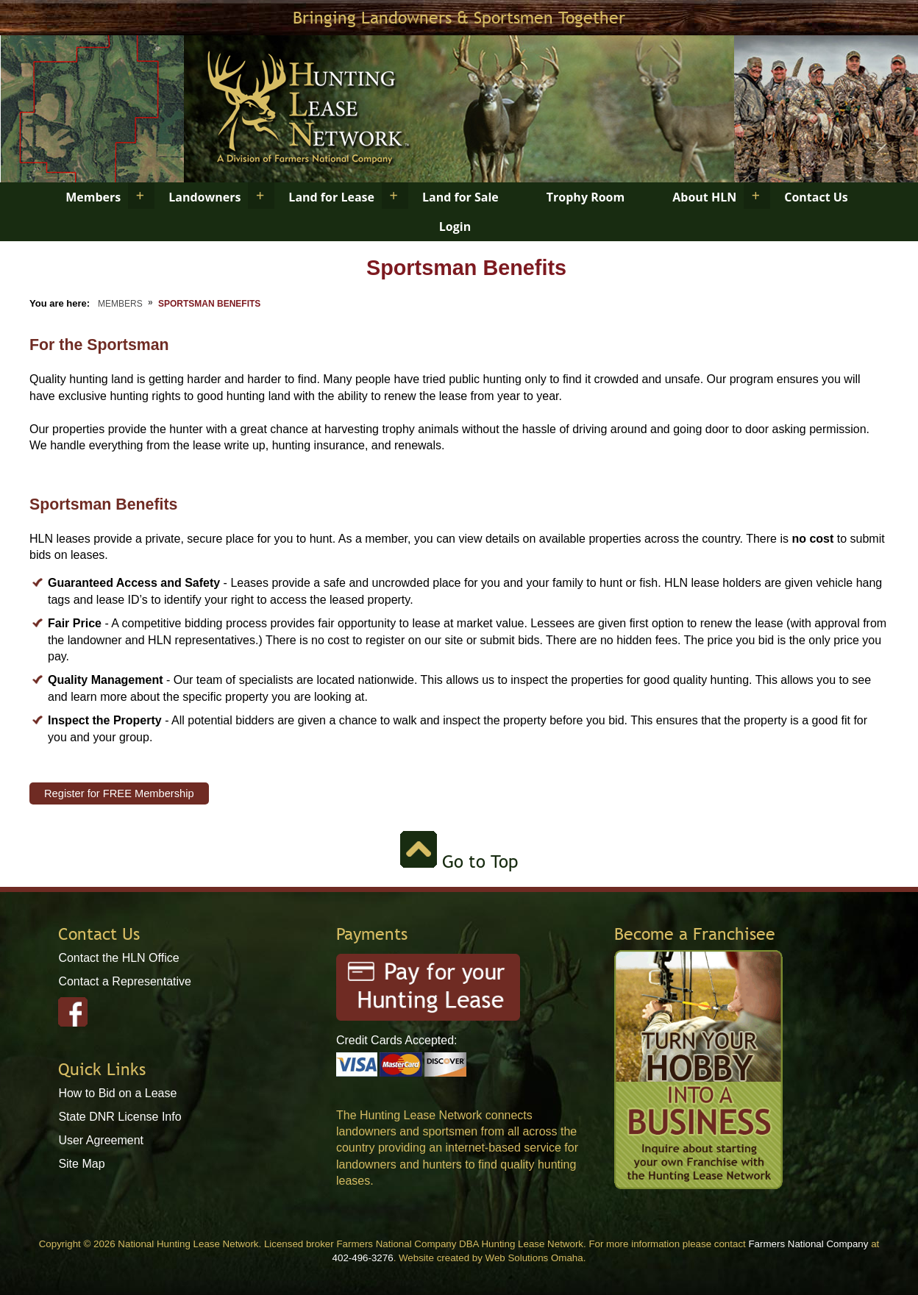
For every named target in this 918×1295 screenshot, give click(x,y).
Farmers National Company (808, 1243)
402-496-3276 (363, 1257)
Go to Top (459, 861)
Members (93, 197)
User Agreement (100, 1140)
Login (455, 226)
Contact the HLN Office (118, 958)
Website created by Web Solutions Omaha (491, 1257)
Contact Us (816, 197)
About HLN (704, 197)
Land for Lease (331, 197)
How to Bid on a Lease (117, 1093)
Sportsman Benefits (209, 304)
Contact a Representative (124, 981)
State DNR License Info (119, 1116)
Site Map (81, 1163)
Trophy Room (586, 197)
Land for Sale (460, 197)
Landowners (204, 197)
